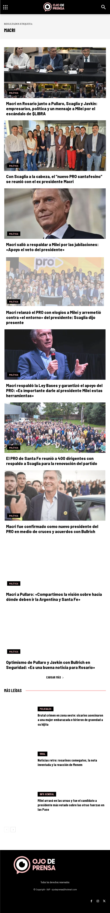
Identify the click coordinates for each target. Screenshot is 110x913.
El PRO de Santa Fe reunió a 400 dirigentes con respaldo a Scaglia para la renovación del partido (51, 461)
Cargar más (55, 677)
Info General (47, 794)
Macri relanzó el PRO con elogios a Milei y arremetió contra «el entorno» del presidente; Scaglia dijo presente (53, 317)
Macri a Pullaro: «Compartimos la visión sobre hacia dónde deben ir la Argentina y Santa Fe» (54, 597)
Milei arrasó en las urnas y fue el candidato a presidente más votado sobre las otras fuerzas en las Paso (71, 804)
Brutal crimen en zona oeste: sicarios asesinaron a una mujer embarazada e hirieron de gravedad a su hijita (70, 719)
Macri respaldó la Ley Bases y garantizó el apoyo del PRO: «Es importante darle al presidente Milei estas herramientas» (54, 390)
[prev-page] (6, 829)
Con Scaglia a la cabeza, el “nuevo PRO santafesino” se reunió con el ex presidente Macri (54, 179)
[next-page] (13, 829)
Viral (42, 753)
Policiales (45, 708)
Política (13, 92)
